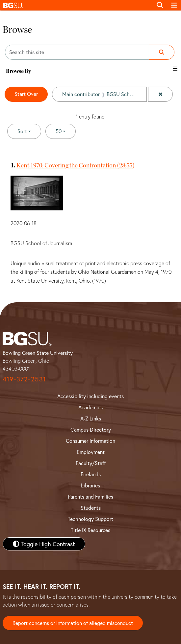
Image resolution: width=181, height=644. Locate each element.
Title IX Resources (90, 529)
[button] (76, 5)
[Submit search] (161, 52)
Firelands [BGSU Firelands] (91, 474)
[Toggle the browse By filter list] (175, 68)
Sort (22, 131)
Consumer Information (90, 440)
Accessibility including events (90, 396)
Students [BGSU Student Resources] (91, 507)
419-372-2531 (24, 379)
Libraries (90, 485)
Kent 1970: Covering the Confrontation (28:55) (75, 165)
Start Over (26, 93)
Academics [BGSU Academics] (90, 407)
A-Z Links (90, 418)
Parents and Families (90, 496)
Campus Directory (90, 429)
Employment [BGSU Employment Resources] (91, 451)
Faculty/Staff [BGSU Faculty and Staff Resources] (91, 463)
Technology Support (90, 518)
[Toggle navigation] (174, 5)
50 (66, 131)
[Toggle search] (160, 5)
